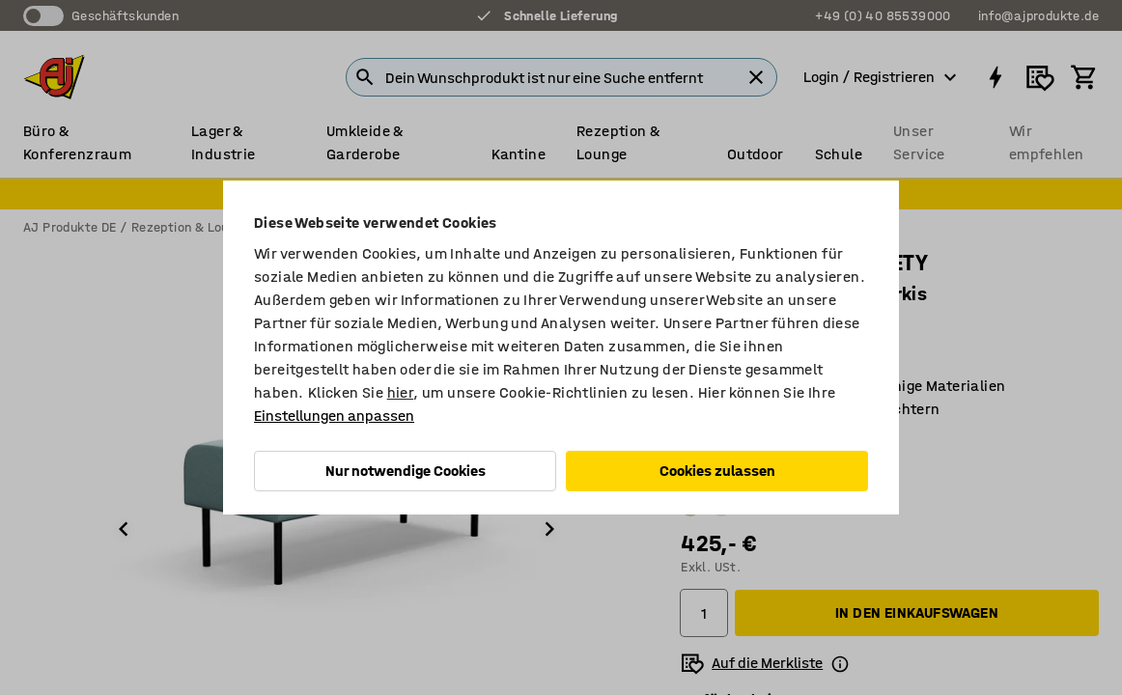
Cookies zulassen (717, 470)
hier (400, 392)
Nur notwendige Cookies (405, 470)
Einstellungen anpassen (334, 415)
